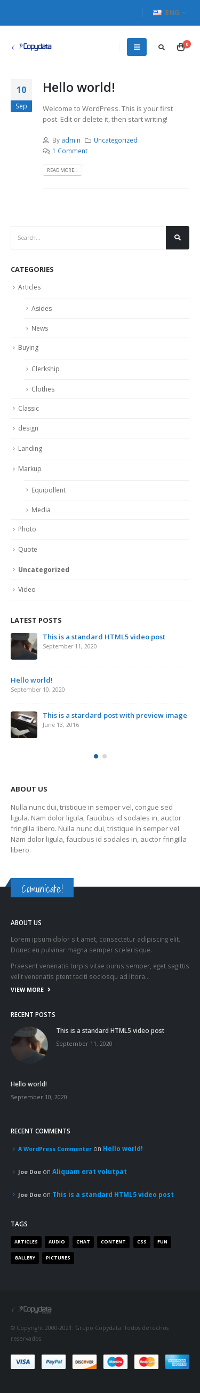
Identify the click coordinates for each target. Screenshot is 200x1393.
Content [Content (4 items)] (113, 1242)
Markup (30, 468)
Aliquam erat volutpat (89, 1171)
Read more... (62, 170)
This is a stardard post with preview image (115, 715)
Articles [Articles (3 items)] (26, 1242)
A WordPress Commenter (55, 1149)
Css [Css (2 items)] (142, 1242)
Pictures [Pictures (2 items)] (58, 1258)
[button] (96, 756)
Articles (29, 287)
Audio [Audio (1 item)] (57, 1242)
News (39, 328)
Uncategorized (116, 140)
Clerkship (45, 368)
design (28, 428)
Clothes (42, 389)
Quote (27, 549)
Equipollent (48, 490)
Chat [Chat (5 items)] (83, 1242)
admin (71, 140)
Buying (28, 347)
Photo (27, 529)
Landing (30, 448)
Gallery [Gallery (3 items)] (24, 1258)
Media (41, 509)
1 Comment (69, 150)
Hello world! (79, 87)
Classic (28, 408)
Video (27, 589)
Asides (41, 308)
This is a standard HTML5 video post (104, 636)
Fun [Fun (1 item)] (162, 1242)
